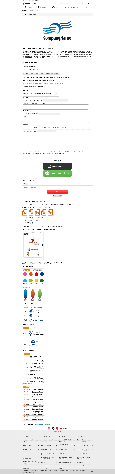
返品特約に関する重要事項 (29, 187)
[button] (86, 7)
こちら (34, 472)
